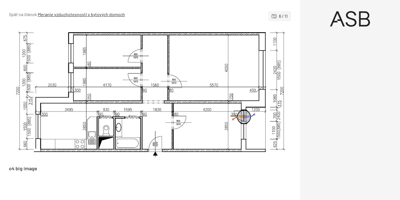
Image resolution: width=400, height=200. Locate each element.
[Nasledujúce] (220, 93)
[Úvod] (350, 19)
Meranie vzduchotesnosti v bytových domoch (81, 14)
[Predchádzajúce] (79, 93)
